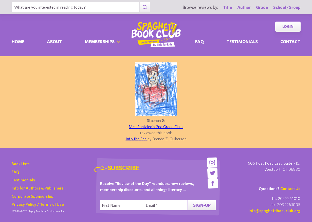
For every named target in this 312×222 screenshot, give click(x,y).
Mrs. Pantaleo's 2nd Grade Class (156, 126)
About (54, 41)
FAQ (15, 171)
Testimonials (242, 41)
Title (227, 7)
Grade (262, 7)
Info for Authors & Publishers (38, 188)
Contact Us (290, 188)
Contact (290, 41)
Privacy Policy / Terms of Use (38, 204)
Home (18, 41)
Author (244, 7)
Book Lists (21, 163)
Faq (199, 41)
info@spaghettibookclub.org (274, 210)
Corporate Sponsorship (32, 196)
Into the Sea (137, 138)
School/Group (287, 7)
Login (287, 26)
